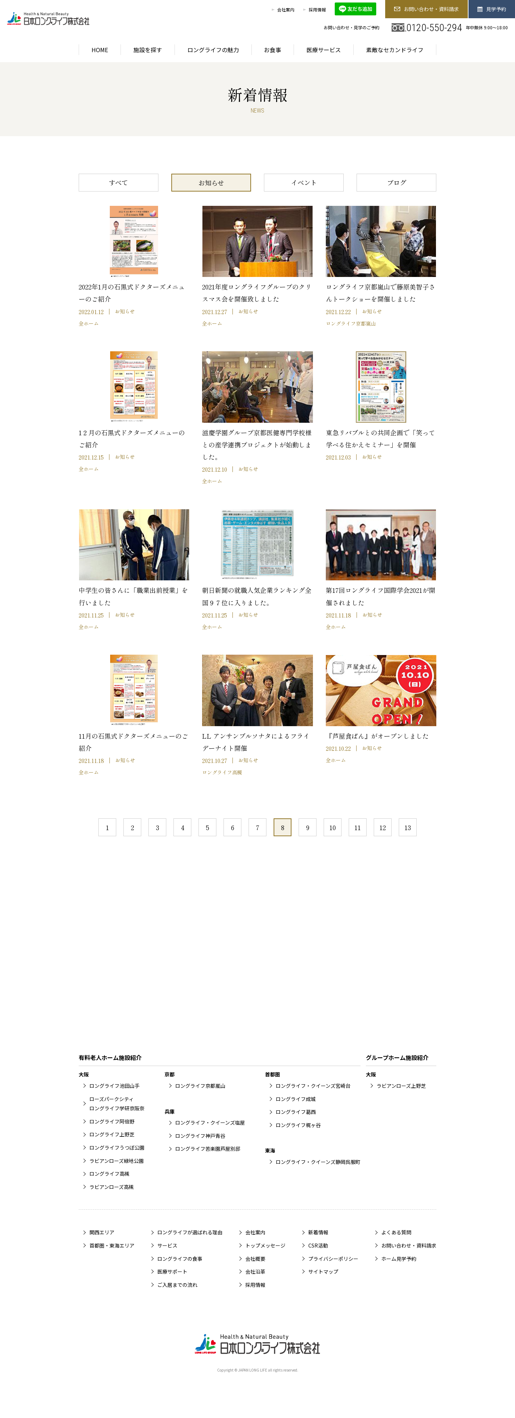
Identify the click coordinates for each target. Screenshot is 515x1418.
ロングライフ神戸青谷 (200, 1135)
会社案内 (285, 9)
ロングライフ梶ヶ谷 (298, 1125)
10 (332, 827)
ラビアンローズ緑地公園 (116, 1160)
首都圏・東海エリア (111, 1245)
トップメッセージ (265, 1245)
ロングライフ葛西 (296, 1111)
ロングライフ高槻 (109, 1173)
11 (357, 827)
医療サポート (172, 1271)
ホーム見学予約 (398, 1258)
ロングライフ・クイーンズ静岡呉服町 (318, 1161)
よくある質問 (396, 1232)
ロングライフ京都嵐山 (200, 1085)
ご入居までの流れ (177, 1284)
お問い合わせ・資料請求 (426, 9)
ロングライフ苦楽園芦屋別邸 (207, 1148)
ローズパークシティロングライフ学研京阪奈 (116, 1103)
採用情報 (317, 9)
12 (382, 827)
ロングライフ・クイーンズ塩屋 (210, 1122)
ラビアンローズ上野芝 (401, 1085)
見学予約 (491, 9)
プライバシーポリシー (333, 1258)
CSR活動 (318, 1245)
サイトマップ (323, 1271)
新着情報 (318, 1232)
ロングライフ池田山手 (114, 1085)
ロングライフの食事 (179, 1258)
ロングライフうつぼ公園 (116, 1147)
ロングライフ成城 (296, 1098)
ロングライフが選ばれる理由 (189, 1232)
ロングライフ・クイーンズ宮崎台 (313, 1085)
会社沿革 (255, 1271)
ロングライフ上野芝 (111, 1134)
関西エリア (101, 1232)
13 (407, 827)
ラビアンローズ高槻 (111, 1186)
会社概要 (255, 1258)
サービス (167, 1245)
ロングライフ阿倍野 (111, 1121)
